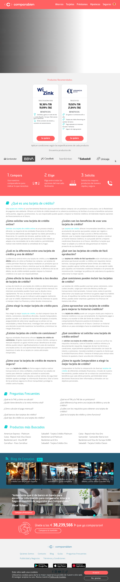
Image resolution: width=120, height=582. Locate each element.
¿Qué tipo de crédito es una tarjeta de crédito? (24, 418)
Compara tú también (48, 531)
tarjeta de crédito (16, 209)
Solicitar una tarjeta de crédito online (20, 228)
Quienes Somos (27, 553)
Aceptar (96, 572)
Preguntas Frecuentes (76, 553)
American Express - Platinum (16, 433)
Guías (60, 553)
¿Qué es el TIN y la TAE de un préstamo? (77, 399)
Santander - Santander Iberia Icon (93, 437)
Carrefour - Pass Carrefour (16, 443)
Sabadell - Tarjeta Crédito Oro (54, 443)
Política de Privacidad (65, 56)
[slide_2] (100, 515)
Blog (52, 553)
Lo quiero (45, 138)
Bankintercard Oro (49, 440)
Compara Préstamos (23, 513)
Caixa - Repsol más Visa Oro (91, 433)
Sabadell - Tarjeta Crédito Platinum (56, 433)
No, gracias (96, 578)
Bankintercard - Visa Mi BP (15, 440)
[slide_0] (94, 515)
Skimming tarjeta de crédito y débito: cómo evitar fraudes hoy (96, 480)
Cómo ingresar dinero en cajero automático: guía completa (60, 480)
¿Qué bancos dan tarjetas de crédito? (20, 414)
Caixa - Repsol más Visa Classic (17, 437)
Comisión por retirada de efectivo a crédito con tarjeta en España (24, 480)
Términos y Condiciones (42, 59)
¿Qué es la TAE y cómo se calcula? (18, 399)
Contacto (42, 553)
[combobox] (59, 42)
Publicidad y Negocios (30, 558)
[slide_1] (97, 515)
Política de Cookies (57, 577)
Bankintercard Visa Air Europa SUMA (95, 440)
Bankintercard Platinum (51, 437)
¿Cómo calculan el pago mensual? (18, 408)
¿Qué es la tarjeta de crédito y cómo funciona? (80, 414)
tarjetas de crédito (72, 228)
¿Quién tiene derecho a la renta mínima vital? (23, 402)
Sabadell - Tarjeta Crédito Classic (93, 443)
